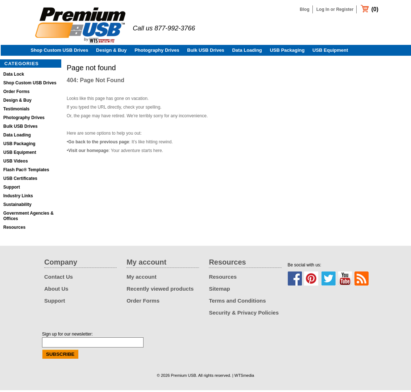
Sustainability (17, 206)
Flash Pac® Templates (26, 171)
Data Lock (13, 76)
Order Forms (16, 93)
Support (11, 188)
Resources (14, 229)
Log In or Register (335, 9)
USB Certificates (20, 180)
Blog (305, 9)
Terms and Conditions (237, 302)
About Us (56, 290)
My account (141, 278)
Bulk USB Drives (205, 52)
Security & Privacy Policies (244, 314)
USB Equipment (330, 52)
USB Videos (15, 162)
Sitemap (219, 290)
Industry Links (18, 197)
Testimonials (16, 110)
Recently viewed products (160, 290)
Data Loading (247, 52)
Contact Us (58, 278)
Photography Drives (156, 52)
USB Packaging (287, 52)
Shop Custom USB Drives (59, 52)
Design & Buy (111, 52)
